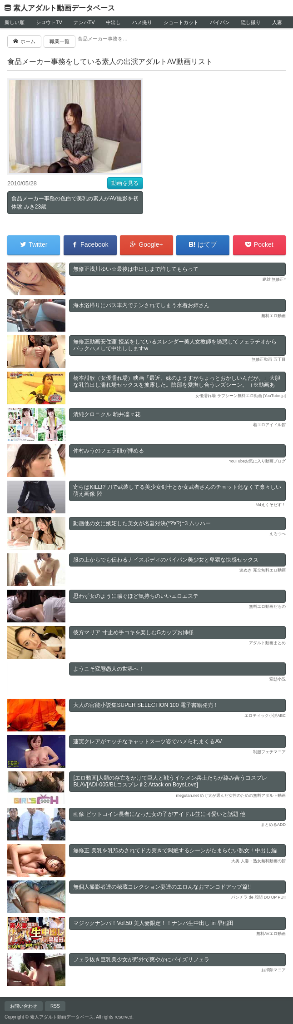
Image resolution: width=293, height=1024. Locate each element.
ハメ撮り (142, 22)
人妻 (277, 22)
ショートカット (181, 22)
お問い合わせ (23, 1006)
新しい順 (15, 22)
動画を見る (125, 183)
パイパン (220, 22)
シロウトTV (49, 22)
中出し (113, 22)
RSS (55, 1006)
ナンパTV (84, 22)
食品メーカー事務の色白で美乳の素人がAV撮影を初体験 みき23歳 (74, 202)
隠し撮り (251, 22)
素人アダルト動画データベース (64, 8)
